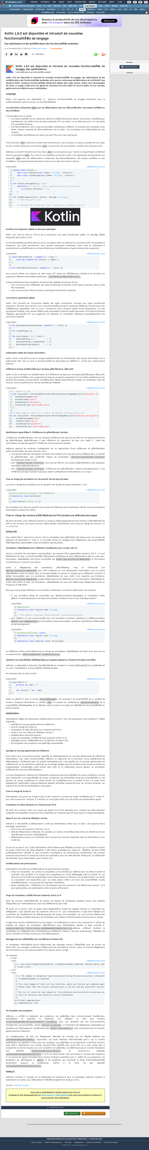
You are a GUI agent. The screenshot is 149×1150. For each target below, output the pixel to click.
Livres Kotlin (100, 12)
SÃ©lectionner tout (96, 169)
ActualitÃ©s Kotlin (47, 12)
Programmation (90, 6)
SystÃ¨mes (124, 6)
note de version (21, 1087)
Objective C (91, 9)
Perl (106, 9)
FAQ (54, 2)
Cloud (39, 6)
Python (112, 9)
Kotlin (82, 9)
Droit (112, 2)
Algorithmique (28, 9)
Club (119, 2)
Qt (130, 9)
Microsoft (57, 6)
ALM (49, 6)
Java (64, 6)
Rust (119, 9)
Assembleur (51, 9)
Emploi (92, 2)
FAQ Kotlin (90, 12)
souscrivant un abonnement (54, 1097)
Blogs (61, 2)
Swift (125, 9)
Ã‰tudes (102, 2)
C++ (63, 9)
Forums (34, 2)
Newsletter (80, 2)
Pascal (100, 9)
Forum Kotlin (60, 12)
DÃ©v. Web (73, 6)
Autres (142, 9)
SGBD (100, 6)
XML (135, 9)
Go (77, 9)
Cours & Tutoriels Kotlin (76, 12)
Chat (69, 2)
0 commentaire (56, 51)
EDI (80, 6)
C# (68, 9)
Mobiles (115, 6)
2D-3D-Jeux (40, 9)
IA (44, 6)
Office (107, 6)
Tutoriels (45, 2)
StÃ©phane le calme (39, 51)
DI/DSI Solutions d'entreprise (23, 6)
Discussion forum (129, 67)
